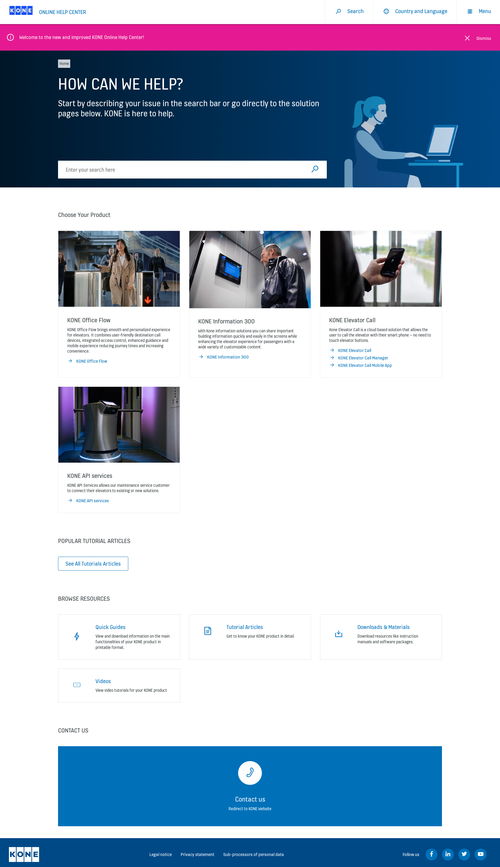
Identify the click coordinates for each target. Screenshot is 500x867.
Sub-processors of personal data (253, 854)
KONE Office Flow (87, 361)
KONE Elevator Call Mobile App (360, 365)
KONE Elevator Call (350, 350)
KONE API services (88, 501)
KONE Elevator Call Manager (358, 358)
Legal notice (160, 854)
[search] (183, 170)
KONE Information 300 (223, 357)
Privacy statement (197, 854)
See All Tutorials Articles (93, 563)
